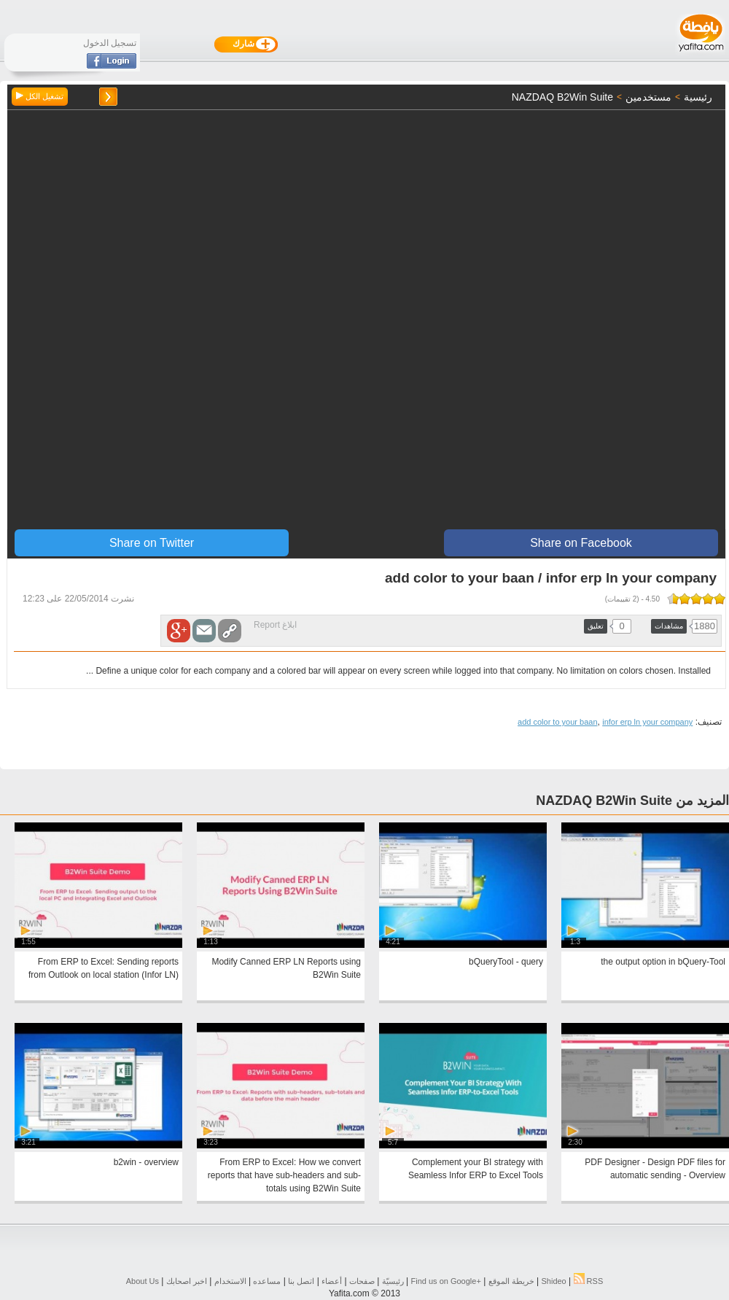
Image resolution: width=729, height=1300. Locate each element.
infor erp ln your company (647, 721)
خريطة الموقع (511, 1281)
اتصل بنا (301, 1281)
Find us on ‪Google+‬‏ (446, 1281)
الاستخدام (230, 1281)
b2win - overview (146, 1162)
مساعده (267, 1281)
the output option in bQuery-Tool (663, 962)
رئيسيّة (393, 1281)
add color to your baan (557, 721)
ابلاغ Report (275, 625)
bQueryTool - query (506, 962)
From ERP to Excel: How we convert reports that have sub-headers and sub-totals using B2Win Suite (284, 1175)
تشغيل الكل (39, 96)
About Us (142, 1281)
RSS (589, 1281)
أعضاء (331, 1281)
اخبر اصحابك (186, 1281)
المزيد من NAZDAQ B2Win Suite (632, 800)
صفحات (362, 1281)
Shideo (553, 1281)
